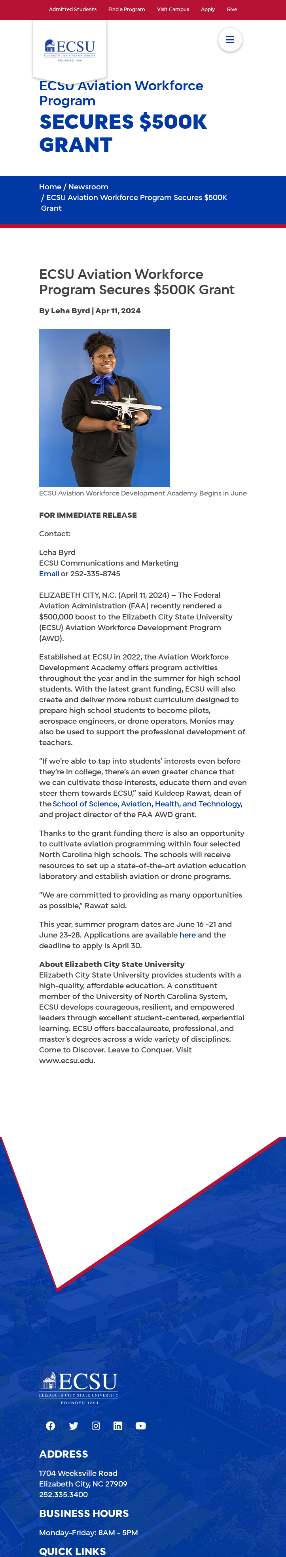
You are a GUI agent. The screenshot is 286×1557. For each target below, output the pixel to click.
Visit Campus (173, 10)
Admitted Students (73, 10)
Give (232, 10)
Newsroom (88, 187)
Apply (208, 10)
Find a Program (126, 10)
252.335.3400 (63, 1495)
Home (50, 187)
